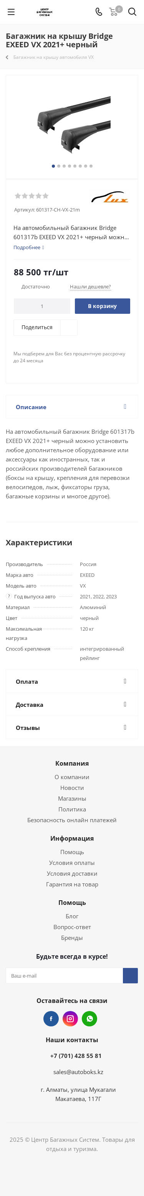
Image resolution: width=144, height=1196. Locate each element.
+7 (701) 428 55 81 (76, 1055)
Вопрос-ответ (72, 927)
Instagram (70, 1018)
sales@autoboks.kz (78, 1072)
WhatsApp (89, 1018)
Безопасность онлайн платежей (72, 820)
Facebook (51, 1018)
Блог (72, 916)
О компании (72, 777)
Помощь (72, 852)
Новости (72, 787)
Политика (72, 809)
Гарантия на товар (72, 884)
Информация (72, 838)
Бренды (72, 937)
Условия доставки (72, 873)
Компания (72, 763)
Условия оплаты (72, 862)
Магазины (72, 798)
